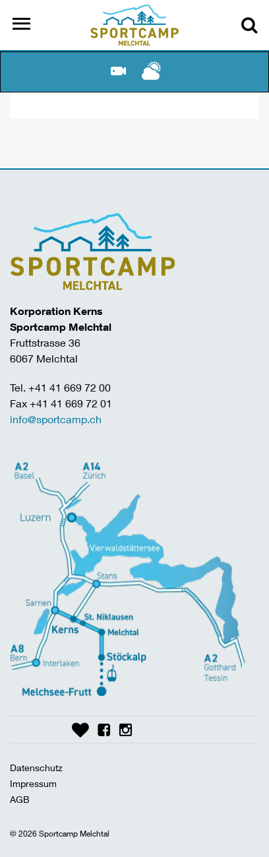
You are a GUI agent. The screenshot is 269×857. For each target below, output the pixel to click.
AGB (20, 799)
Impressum (33, 783)
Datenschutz (36, 767)
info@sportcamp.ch (56, 419)
